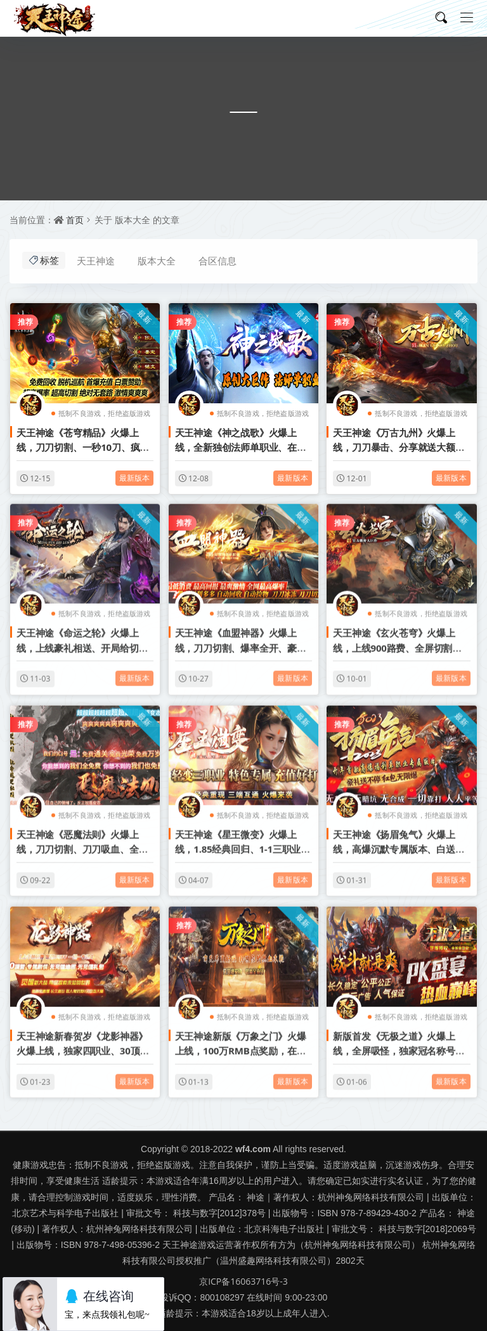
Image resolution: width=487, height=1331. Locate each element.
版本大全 (157, 260)
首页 (75, 220)
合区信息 (217, 260)
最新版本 (134, 477)
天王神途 (96, 260)
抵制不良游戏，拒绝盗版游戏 (104, 413)
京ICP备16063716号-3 (243, 1281)
